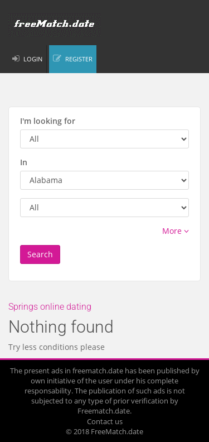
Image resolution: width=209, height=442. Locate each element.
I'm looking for (47, 121)
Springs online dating (49, 306)
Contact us (105, 421)
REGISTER (79, 59)
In (23, 162)
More (175, 230)
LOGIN (32, 59)
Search (40, 254)
